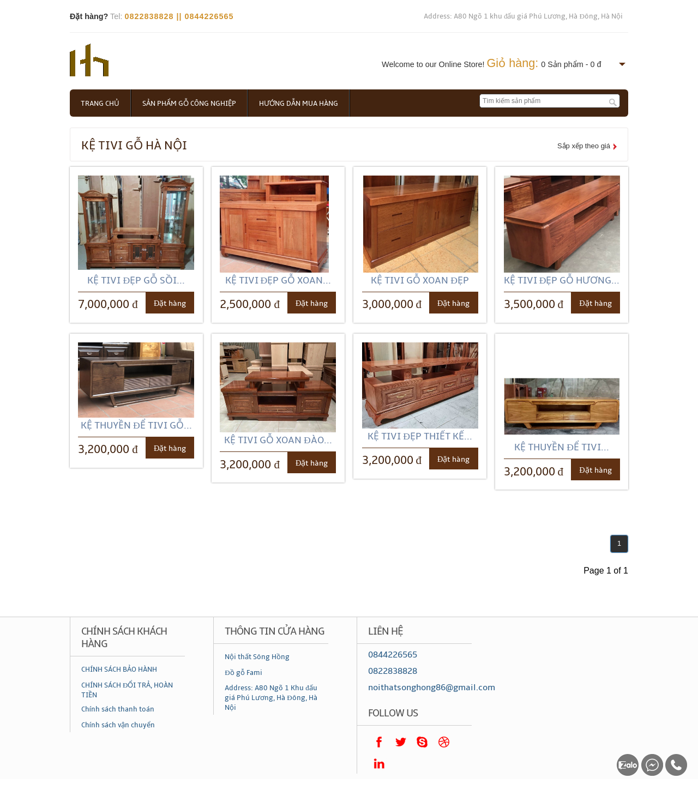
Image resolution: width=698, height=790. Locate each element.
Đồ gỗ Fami (243, 672)
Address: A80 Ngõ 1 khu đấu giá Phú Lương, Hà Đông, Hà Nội (523, 16)
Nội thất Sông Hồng (257, 657)
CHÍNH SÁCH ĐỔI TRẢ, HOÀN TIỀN (127, 690)
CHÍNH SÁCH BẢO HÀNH (119, 669)
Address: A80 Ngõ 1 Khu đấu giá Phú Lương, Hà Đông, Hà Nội (271, 698)
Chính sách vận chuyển (118, 725)
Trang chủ (100, 103)
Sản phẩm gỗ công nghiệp (189, 103)
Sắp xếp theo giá (583, 146)
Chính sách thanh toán (117, 709)
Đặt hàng (170, 303)
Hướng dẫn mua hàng (298, 103)
